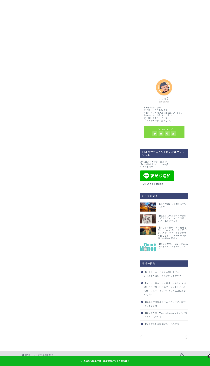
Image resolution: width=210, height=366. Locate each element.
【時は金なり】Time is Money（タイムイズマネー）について (165, 315)
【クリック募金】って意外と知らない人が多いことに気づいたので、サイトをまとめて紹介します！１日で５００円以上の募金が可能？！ (165, 289)
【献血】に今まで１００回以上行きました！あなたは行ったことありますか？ (163, 274)
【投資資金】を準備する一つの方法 (161, 324)
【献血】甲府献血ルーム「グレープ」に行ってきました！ (165, 304)
